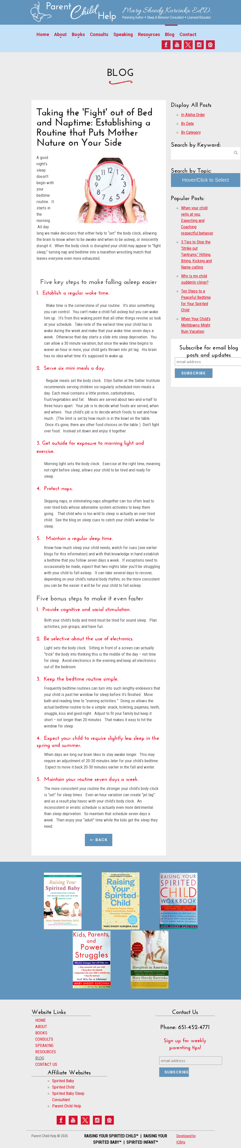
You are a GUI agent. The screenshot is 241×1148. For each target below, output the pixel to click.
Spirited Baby (63, 1080)
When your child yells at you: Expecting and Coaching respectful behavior (197, 220)
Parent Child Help (66, 1105)
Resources (149, 34)
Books (78, 34)
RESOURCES (45, 1051)
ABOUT (41, 1026)
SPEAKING (44, 1045)
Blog (170, 34)
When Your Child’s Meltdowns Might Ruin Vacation (196, 325)
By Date (187, 123)
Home (43, 34)
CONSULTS (44, 1039)
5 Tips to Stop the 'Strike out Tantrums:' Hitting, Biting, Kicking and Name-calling (196, 254)
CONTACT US (46, 1064)
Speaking (123, 34)
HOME (40, 1020)
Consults (99, 34)
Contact (188, 34)
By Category (191, 132)
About (60, 34)
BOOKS (41, 1032)
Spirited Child (63, 1087)
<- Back (99, 840)
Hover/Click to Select (205, 180)
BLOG (39, 1058)
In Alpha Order (193, 114)
